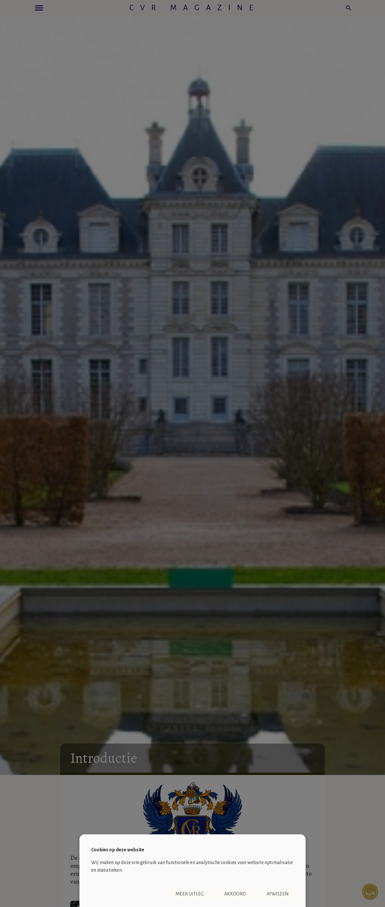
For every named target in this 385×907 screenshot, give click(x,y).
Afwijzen (278, 894)
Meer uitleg (190, 894)
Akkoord (235, 894)
